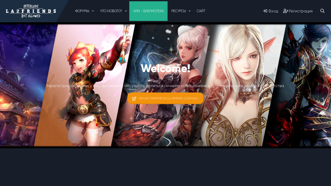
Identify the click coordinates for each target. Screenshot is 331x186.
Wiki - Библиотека (148, 11)
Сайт (201, 11)
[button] (93, 11)
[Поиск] (322, 11)
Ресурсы (178, 11)
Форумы (82, 11)
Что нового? (111, 11)
